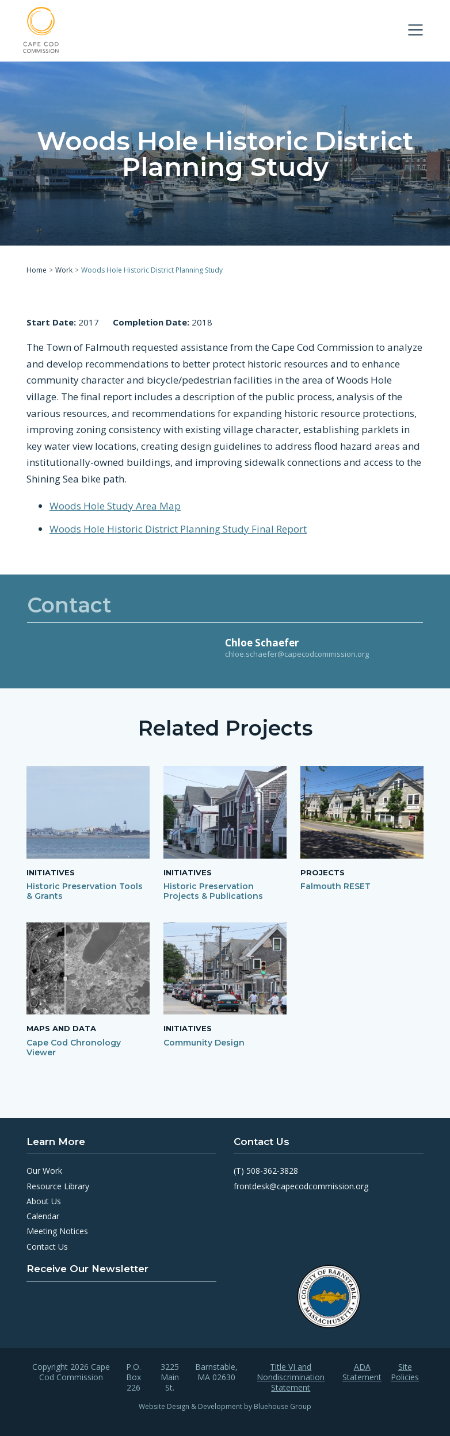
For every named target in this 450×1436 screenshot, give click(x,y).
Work (64, 270)
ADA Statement (362, 1372)
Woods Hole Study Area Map (115, 505)
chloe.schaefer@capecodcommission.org (297, 654)
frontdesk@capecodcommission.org (301, 1186)
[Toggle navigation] (415, 30)
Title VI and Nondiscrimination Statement (291, 1377)
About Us (43, 1201)
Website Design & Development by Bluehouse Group (225, 1406)
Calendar (42, 1216)
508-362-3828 (272, 1170)
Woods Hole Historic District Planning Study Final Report (178, 528)
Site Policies (405, 1372)
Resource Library (57, 1186)
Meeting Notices (57, 1231)
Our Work (44, 1170)
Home (36, 270)
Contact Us (47, 1246)
